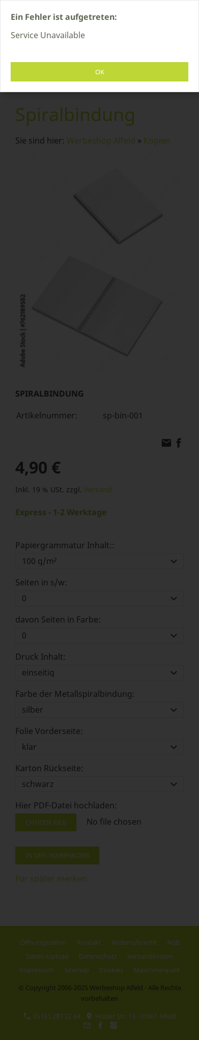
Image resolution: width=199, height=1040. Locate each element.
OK (99, 71)
